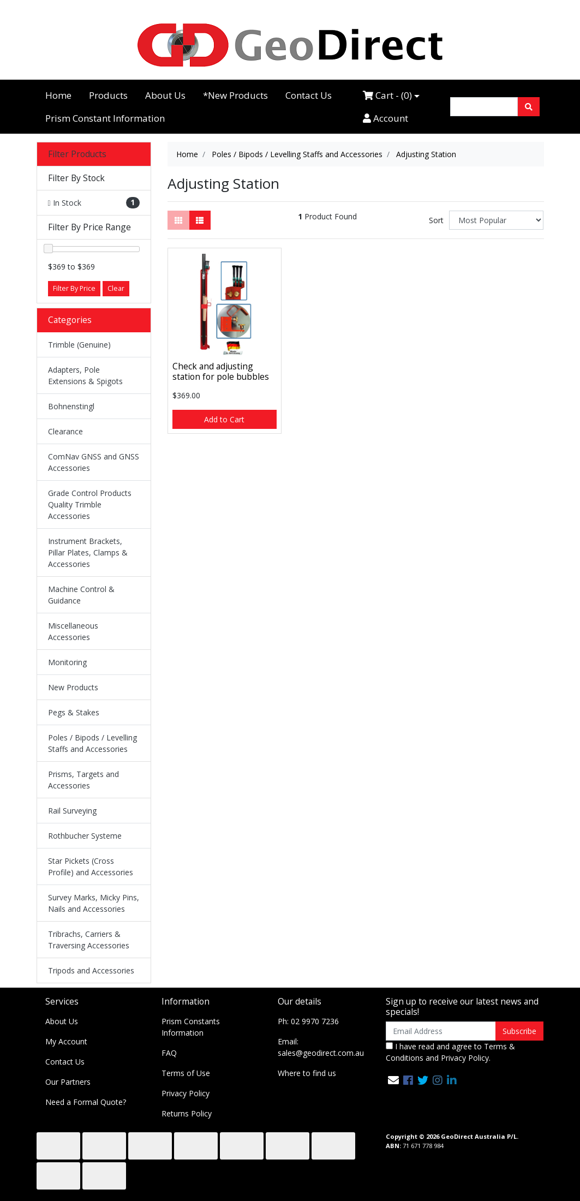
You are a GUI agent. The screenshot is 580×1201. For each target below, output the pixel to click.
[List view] (200, 220)
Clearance (65, 431)
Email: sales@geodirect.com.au (321, 1047)
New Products (73, 687)
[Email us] (393, 1080)
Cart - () (387, 95)
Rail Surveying (72, 810)
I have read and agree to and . (450, 1052)
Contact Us (308, 95)
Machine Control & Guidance (81, 595)
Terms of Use (186, 1073)
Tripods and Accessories (91, 970)
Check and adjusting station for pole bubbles (220, 371)
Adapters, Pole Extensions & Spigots (85, 375)
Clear (115, 288)
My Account (66, 1041)
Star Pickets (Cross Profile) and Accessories (90, 866)
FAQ (169, 1053)
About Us (165, 95)
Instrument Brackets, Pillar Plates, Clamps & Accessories (88, 552)
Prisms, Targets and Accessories (83, 780)
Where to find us (307, 1073)
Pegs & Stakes (73, 712)
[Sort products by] (496, 220)
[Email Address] (441, 1031)
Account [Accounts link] (385, 118)
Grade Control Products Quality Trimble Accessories (89, 504)
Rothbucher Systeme (85, 835)
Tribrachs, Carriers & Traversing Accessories (88, 940)
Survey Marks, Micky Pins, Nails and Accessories (93, 903)
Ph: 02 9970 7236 (308, 1021)
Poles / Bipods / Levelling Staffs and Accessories (92, 743)
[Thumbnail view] (178, 220)
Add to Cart (224, 419)
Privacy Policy (186, 1093)
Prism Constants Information (191, 1027)
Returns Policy (187, 1113)
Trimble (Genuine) (79, 344)
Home (58, 95)
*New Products (235, 95)
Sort (436, 220)
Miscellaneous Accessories (73, 631)
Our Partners (68, 1082)
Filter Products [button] (77, 154)
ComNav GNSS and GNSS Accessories (93, 462)
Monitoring (67, 662)
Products (108, 95)
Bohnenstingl (71, 406)
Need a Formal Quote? (85, 1102)
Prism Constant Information (105, 118)
